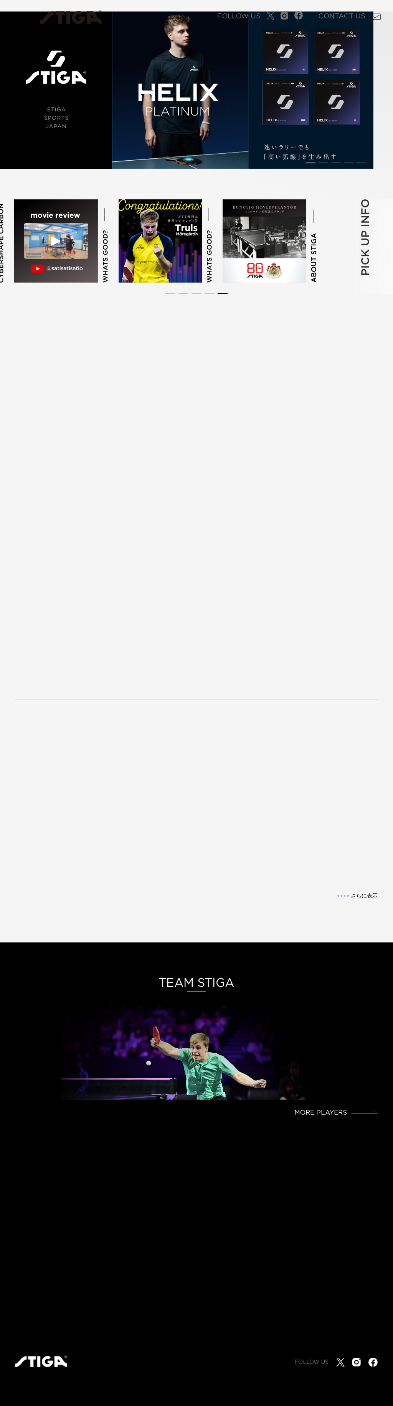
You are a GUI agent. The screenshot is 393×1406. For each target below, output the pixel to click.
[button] (223, 293)
